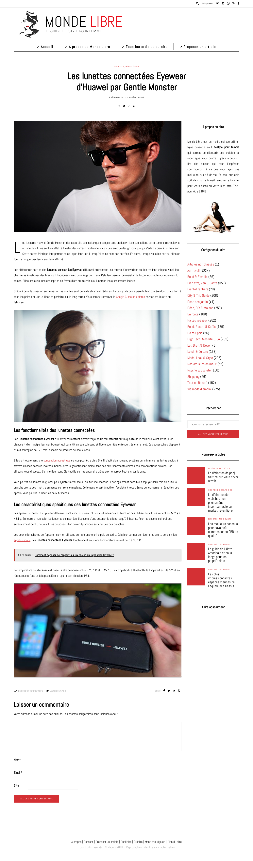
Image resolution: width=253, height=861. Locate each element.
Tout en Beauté (197, 382)
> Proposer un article (198, 46)
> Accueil (45, 46)
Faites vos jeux (197, 320)
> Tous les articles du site (145, 46)
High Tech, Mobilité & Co (126, 66)
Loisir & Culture (197, 351)
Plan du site (174, 842)
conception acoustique (56, 460)
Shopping (193, 376)
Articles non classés (200, 264)
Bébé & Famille (197, 276)
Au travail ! (194, 270)
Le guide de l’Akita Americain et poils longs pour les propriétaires (220, 555)
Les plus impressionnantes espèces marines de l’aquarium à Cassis (221, 580)
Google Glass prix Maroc (130, 297)
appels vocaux (22, 540)
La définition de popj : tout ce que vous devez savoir (223, 477)
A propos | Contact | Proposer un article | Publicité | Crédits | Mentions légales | (119, 842)
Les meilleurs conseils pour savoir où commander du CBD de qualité (223, 530)
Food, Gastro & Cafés (201, 326)
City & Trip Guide (198, 295)
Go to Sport (194, 333)
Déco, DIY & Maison (200, 308)
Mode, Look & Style (200, 357)
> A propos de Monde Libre (87, 46)
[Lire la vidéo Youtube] (97, 630)
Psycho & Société (199, 370)
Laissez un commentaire (30, 690)
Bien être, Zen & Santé (202, 283)
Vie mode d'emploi (199, 389)
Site (16, 785)
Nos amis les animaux (202, 364)
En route (192, 314)
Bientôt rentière (197, 289)
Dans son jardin (197, 301)
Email (18, 773)
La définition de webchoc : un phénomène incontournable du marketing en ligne (220, 502)
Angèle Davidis (136, 97)
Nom (17, 760)
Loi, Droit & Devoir (199, 345)
